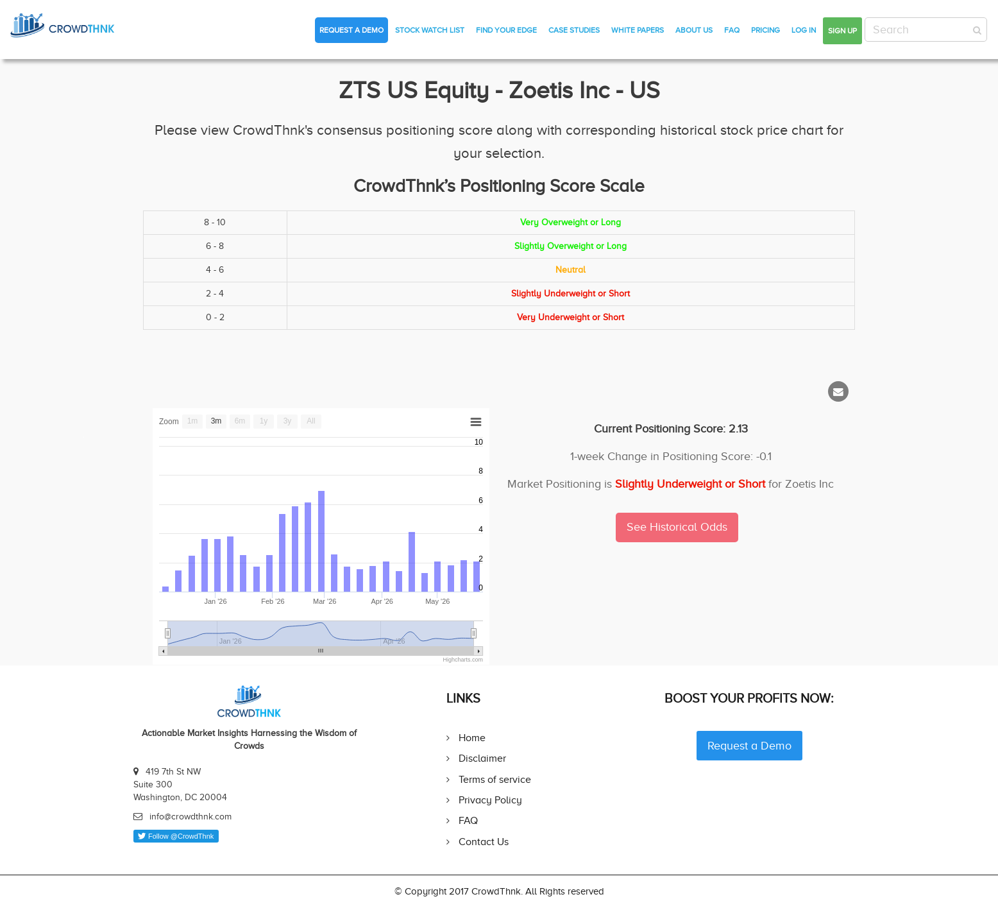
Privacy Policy (490, 799)
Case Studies (574, 30)
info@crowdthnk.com (190, 816)
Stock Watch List (429, 30)
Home (472, 737)
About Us (694, 30)
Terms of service (495, 779)
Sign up (842, 30)
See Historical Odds (677, 526)
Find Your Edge (506, 30)
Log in (803, 30)
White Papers (637, 30)
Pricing (765, 30)
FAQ (732, 30)
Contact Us (484, 841)
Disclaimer (482, 758)
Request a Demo (351, 30)
